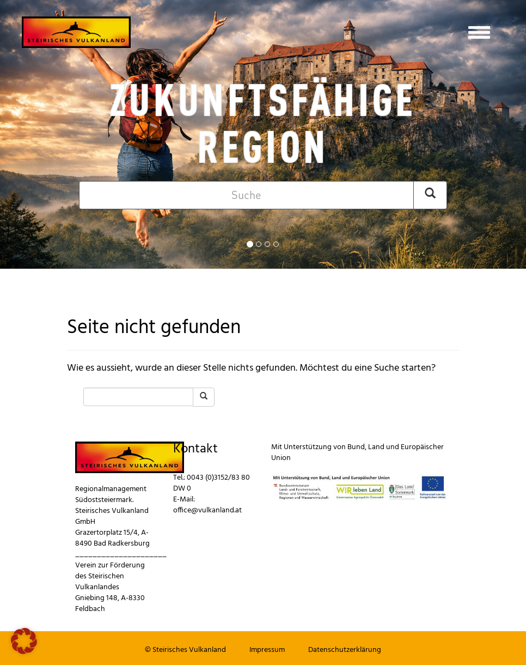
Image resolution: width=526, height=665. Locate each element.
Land (376, 447)
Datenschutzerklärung (344, 650)
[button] (24, 641)
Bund (356, 447)
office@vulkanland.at (207, 510)
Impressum (267, 650)
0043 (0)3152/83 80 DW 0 (211, 483)
